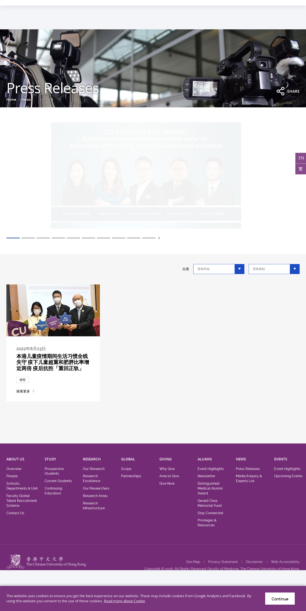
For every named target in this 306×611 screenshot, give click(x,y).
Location (277, 3)
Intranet (294, 3)
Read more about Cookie (124, 600)
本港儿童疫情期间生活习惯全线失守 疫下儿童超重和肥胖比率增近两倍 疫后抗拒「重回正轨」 (52, 362)
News (26, 100)
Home (11, 100)
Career (262, 3)
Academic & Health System (233, 3)
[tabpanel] (153, 179)
